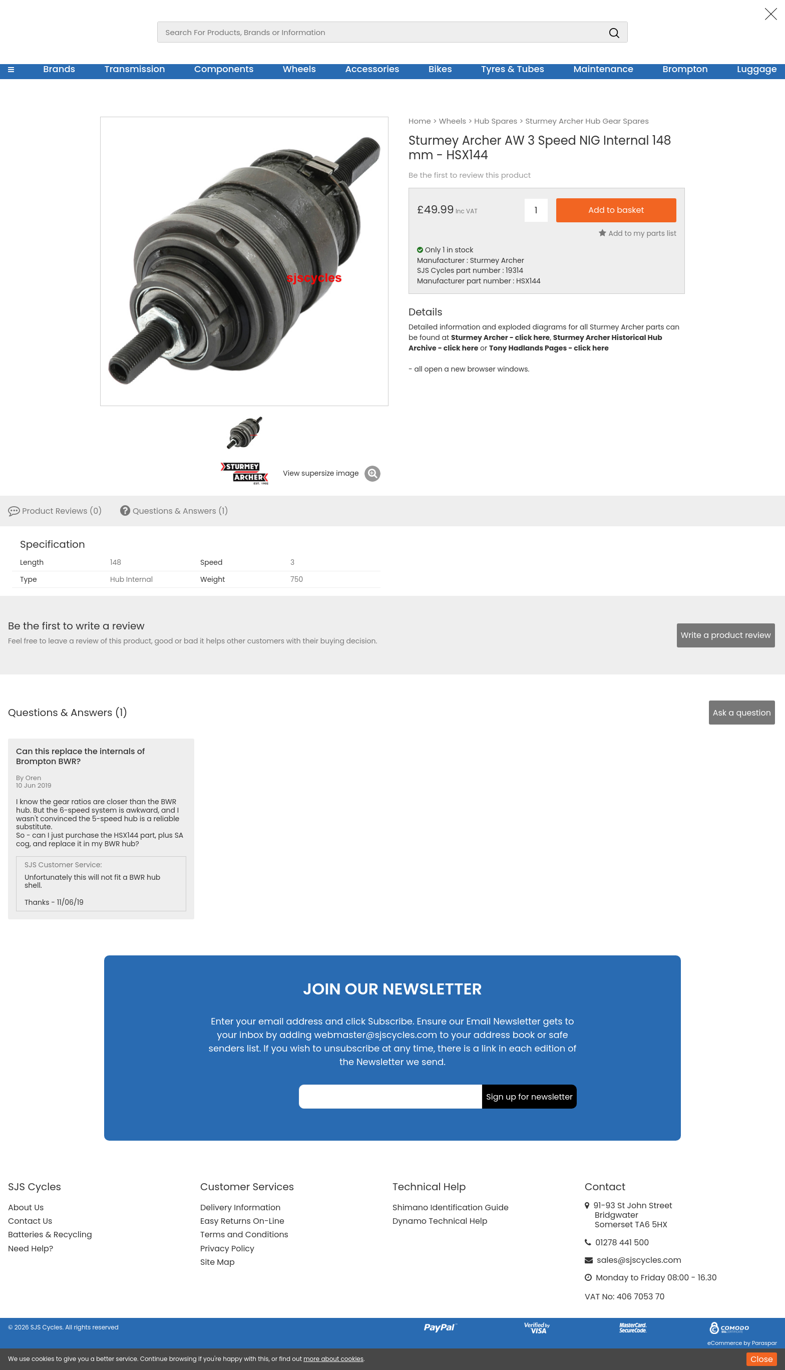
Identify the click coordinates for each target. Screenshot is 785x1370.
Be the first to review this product (470, 175)
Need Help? (30, 1248)
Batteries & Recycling (50, 1234)
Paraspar (764, 1343)
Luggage (757, 69)
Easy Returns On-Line (242, 1221)
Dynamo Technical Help (440, 1221)
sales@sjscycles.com (639, 1260)
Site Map (217, 1262)
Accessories (372, 69)
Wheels (299, 69)
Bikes (440, 69)
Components (224, 69)
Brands (59, 69)
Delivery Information (240, 1207)
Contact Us (30, 1221)
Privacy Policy (227, 1248)
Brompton (685, 69)
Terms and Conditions (244, 1234)
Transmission (135, 69)
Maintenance (603, 69)
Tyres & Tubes (512, 69)
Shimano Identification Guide (450, 1207)
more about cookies (333, 1358)
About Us (26, 1207)
